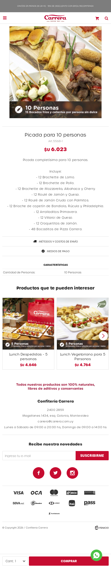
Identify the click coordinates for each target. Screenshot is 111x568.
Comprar (69, 561)
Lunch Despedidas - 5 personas (28, 356)
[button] (103, 336)
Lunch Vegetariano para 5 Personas (82, 356)
